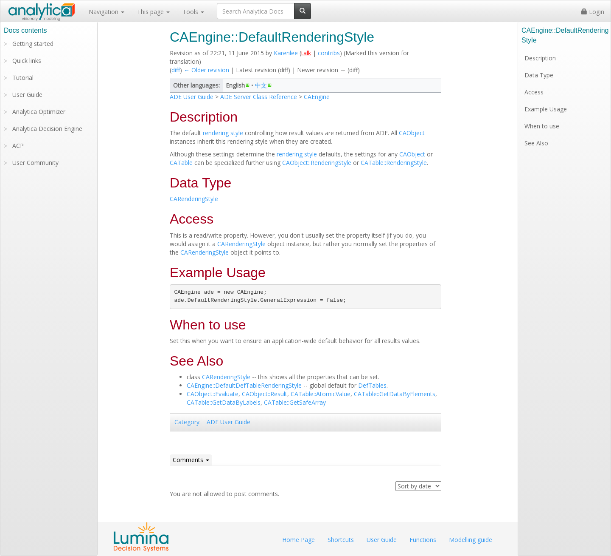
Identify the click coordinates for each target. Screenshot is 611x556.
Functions (422, 540)
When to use (541, 126)
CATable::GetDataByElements (394, 394)
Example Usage (545, 109)
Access (534, 92)
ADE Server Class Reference (258, 97)
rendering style (223, 133)
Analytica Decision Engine (47, 129)
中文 (261, 85)
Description (540, 58)
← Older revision (206, 70)
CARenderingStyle (194, 199)
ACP (18, 146)
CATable (181, 163)
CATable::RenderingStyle (394, 163)
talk (306, 53)
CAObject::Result (264, 394)
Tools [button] (193, 12)
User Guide (27, 95)
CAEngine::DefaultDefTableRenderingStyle (244, 385)
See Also (536, 143)
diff (175, 70)
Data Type (538, 75)
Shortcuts (341, 540)
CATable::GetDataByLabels (224, 402)
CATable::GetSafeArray (295, 402)
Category (186, 422)
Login (592, 12)
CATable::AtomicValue (320, 394)
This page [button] (153, 12)
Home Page (298, 540)
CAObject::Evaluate (212, 394)
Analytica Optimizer (38, 112)
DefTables (372, 385)
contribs (329, 53)
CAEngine (317, 97)
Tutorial (23, 78)
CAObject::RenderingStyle (316, 163)
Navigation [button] (106, 12)
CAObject (412, 133)
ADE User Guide (191, 97)
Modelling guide (470, 540)
